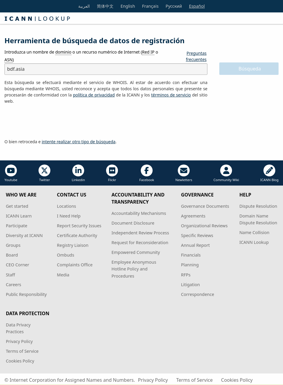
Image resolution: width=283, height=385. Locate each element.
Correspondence (197, 294)
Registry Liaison (72, 245)
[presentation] (49, 121)
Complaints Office (74, 265)
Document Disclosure (132, 223)
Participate (17, 225)
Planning (190, 265)
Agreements (193, 216)
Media (63, 275)
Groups (13, 245)
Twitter (44, 173)
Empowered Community (135, 252)
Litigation (190, 284)
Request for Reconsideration (139, 242)
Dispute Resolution (258, 206)
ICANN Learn (19, 216)
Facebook (146, 173)
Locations (66, 206)
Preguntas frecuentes (196, 56)
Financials (191, 255)
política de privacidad (94, 95)
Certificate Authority (77, 235)
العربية (84, 6)
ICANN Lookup (254, 242)
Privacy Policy (19, 341)
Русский (174, 6)
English (128, 6)
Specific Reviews (197, 235)
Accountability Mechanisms (138, 213)
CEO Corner (17, 265)
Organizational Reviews (204, 225)
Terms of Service (22, 351)
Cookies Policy (20, 361)
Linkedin (78, 173)
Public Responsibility (26, 294)
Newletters (183, 173)
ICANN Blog (269, 173)
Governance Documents (205, 206)
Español (197, 6)
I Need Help (69, 216)
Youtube (10, 173)
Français (150, 6)
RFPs (186, 275)
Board (12, 255)
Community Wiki (226, 173)
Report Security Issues (79, 225)
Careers (13, 284)
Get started (17, 206)
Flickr (112, 173)
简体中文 (105, 6)
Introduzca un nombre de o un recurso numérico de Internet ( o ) (81, 55)
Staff (10, 275)
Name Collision (254, 232)
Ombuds (65, 255)
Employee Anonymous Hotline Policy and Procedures (133, 268)
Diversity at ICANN (24, 235)
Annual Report (195, 245)
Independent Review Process (140, 233)
